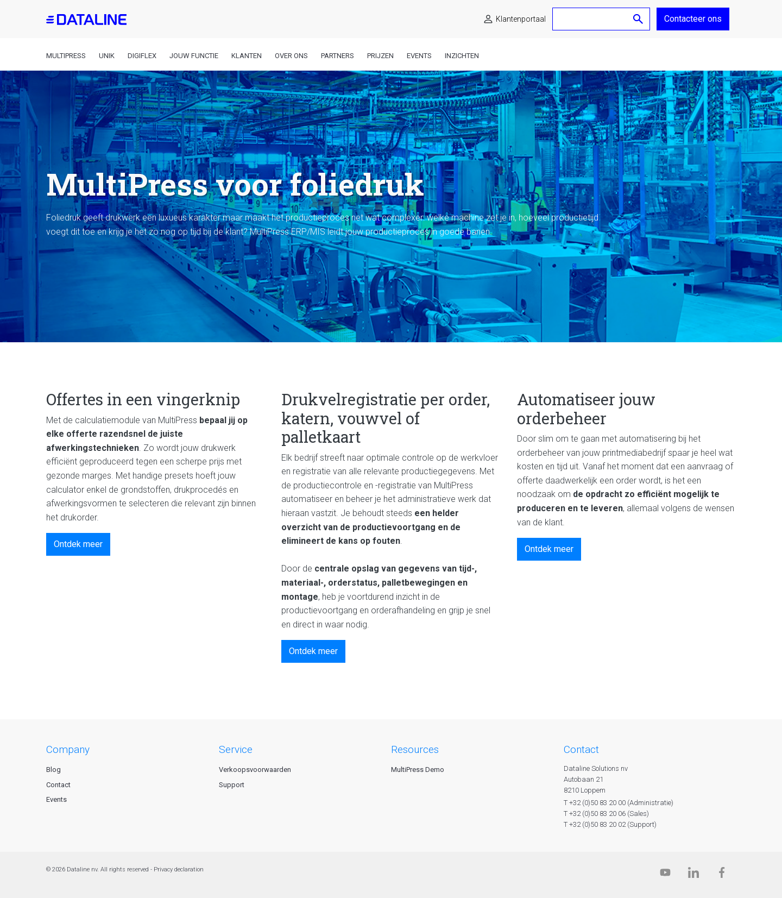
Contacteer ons (693, 19)
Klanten (246, 56)
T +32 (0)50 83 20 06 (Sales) (606, 813)
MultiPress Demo (417, 769)
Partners (337, 56)
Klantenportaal (521, 19)
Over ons (291, 56)
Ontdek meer (78, 544)
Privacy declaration (179, 869)
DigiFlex (142, 56)
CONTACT (581, 749)
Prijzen (380, 56)
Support (231, 785)
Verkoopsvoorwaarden (255, 769)
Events (419, 56)
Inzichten (462, 56)
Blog (53, 769)
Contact (58, 785)
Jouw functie (193, 56)
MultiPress (66, 56)
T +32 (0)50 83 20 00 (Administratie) (618, 803)
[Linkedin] (693, 875)
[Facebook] (722, 875)
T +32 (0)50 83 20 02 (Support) (610, 824)
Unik (107, 56)
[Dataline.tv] (665, 875)
